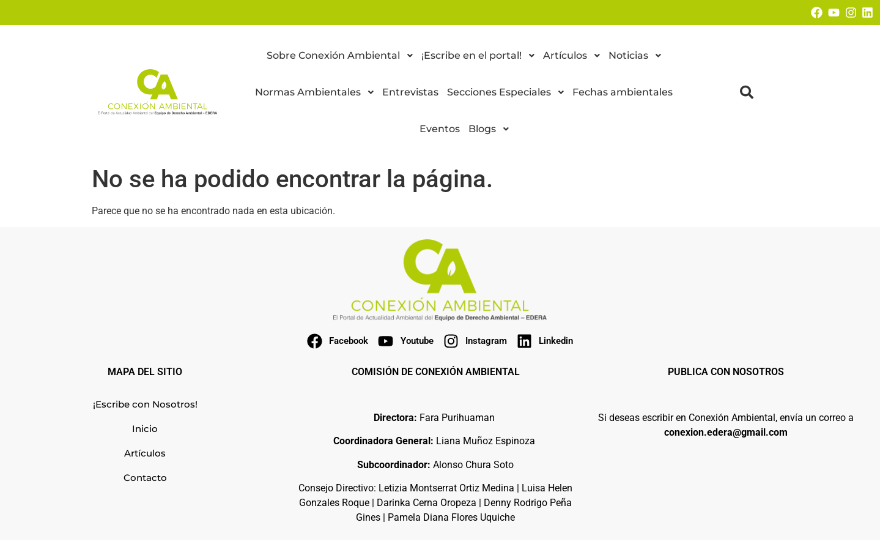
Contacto (145, 477)
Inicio (145, 428)
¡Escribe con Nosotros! (145, 404)
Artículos (145, 453)
